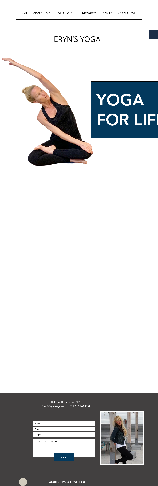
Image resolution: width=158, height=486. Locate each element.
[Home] (23, 482)
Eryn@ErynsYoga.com (53, 406)
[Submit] (64, 457)
